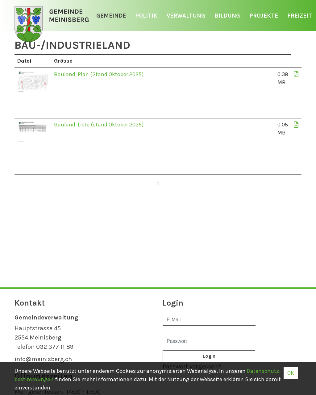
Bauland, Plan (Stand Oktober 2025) (98, 74)
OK (290, 372)
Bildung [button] (227, 15)
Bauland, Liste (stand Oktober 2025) (98, 124)
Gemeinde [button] (111, 15)
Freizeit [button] (299, 15)
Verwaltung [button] (186, 15)
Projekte (263, 15)
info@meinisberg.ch (43, 359)
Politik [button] (146, 15)
